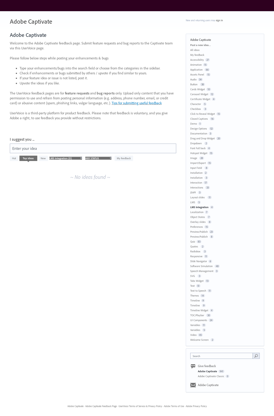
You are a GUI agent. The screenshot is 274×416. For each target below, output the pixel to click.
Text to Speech (198, 290)
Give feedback (207, 366)
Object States (198, 217)
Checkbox (196, 109)
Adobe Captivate (208, 371)
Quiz (192, 241)
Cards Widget (197, 89)
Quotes (194, 246)
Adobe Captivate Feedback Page (101, 406)
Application (196, 69)
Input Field (196, 167)
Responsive (196, 256)
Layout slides (198, 197)
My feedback (124, 158)
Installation (196, 172)
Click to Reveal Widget (202, 113)
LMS (193, 202)
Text (192, 285)
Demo (193, 123)
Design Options (199, 128)
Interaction (196, 182)
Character (196, 104)
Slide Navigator (198, 261)
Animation (196, 64)
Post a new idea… (200, 45)
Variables (195, 325)
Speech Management (201, 271)
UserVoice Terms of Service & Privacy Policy (140, 406)
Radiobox (196, 251)
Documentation (198, 133)
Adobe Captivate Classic (211, 376)
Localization (196, 212)
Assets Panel (197, 74)
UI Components (198, 320)
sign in (219, 20)
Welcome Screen (199, 339)
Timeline (195, 300)
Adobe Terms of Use (174, 406)
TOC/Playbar (197, 315)
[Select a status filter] (98, 158)
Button (194, 84)
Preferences (196, 226)
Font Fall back (198, 148)
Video (193, 335)
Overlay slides (198, 222)
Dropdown (196, 143)
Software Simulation (201, 266)
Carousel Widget (199, 94)
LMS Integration (199, 207)
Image (194, 158)
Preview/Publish (199, 231)
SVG (193, 276)
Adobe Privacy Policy (196, 406)
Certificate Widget (200, 99)
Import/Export (198, 163)
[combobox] (222, 355)
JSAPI (193, 192)
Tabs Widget (197, 280)
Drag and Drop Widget (202, 138)
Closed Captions (199, 118)
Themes (194, 295)
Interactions (197, 187)
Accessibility (197, 59)
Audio (193, 79)
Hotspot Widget (198, 153)
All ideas (195, 50)
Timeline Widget (199, 310)
